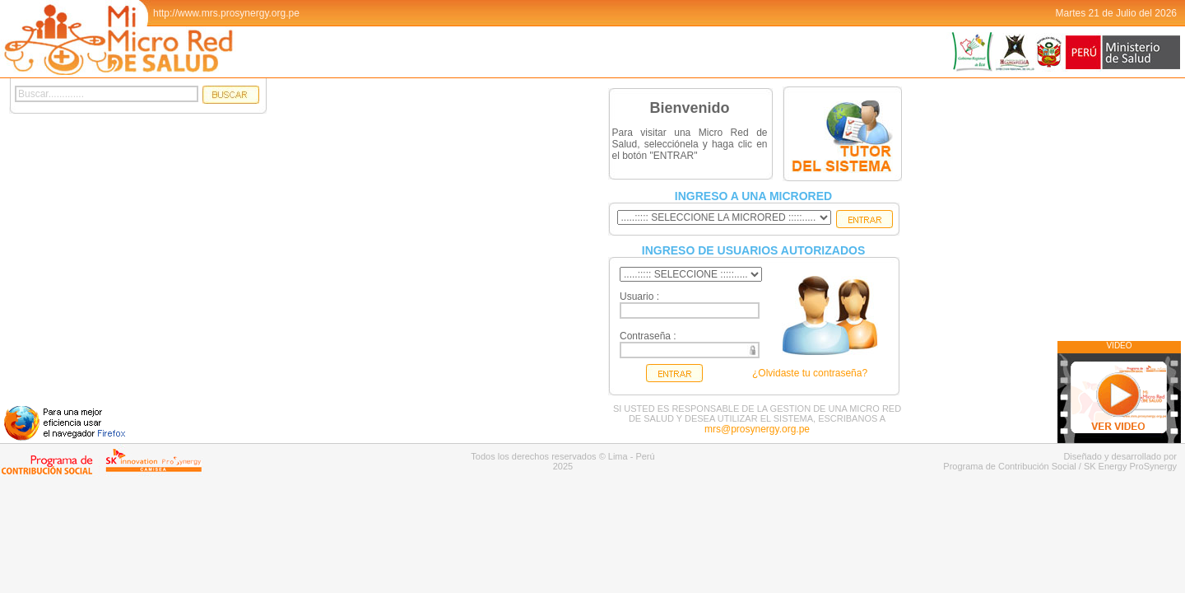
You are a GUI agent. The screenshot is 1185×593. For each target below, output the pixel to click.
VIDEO (1119, 345)
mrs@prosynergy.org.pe (757, 429)
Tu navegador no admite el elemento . (443, 261)
